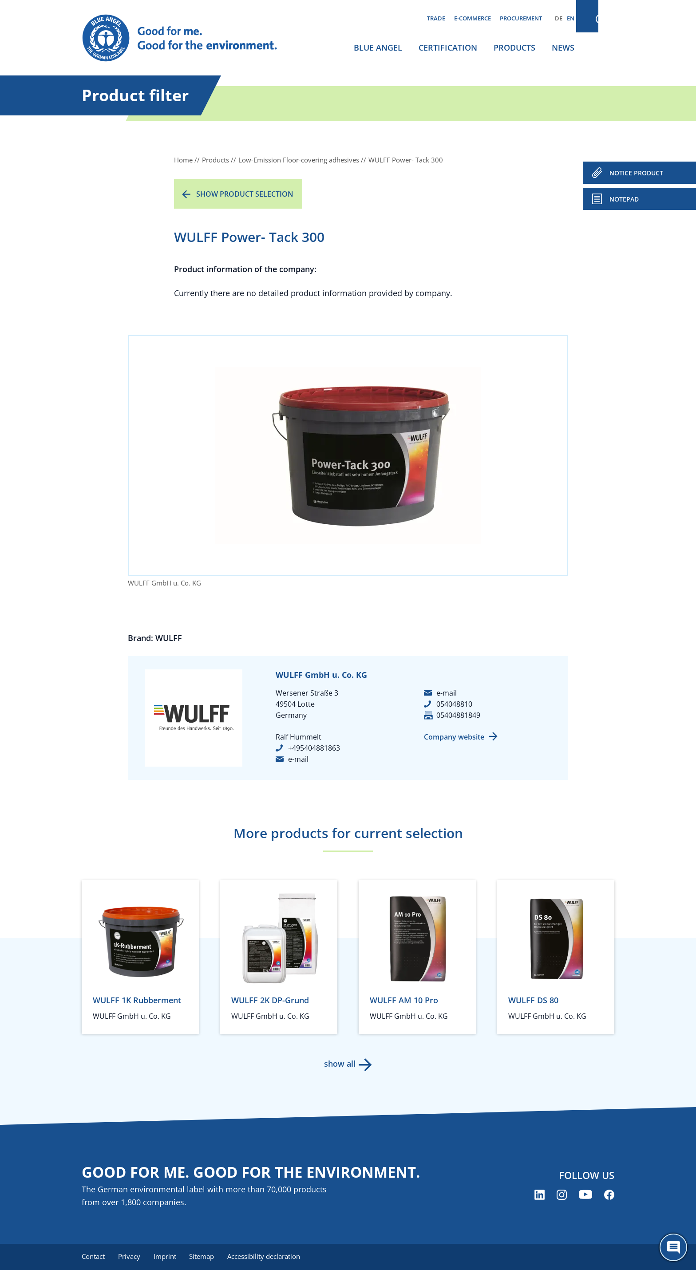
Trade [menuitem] (436, 18)
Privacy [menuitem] (130, 1256)
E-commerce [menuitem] (472, 18)
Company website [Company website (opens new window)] (454, 737)
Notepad (624, 199)
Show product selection (244, 194)
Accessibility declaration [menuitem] (267, 1256)
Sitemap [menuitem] (204, 1256)
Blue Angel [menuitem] (378, 47)
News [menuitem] (563, 47)
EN (570, 18)
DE (558, 18)
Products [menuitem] (514, 47)
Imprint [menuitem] (166, 1256)
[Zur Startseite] (188, 38)
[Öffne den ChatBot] (673, 1247)
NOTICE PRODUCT (636, 173)
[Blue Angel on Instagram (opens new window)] (562, 1195)
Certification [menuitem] (448, 47)
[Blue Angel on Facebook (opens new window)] (609, 1195)
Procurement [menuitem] (521, 18)
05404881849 (458, 715)
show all (339, 1063)
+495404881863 (314, 748)
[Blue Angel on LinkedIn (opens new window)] (539, 1195)
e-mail (298, 759)
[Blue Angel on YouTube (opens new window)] (585, 1195)
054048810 (454, 704)
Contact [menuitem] (93, 1256)
